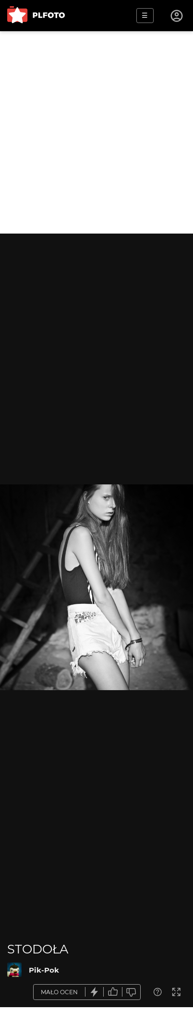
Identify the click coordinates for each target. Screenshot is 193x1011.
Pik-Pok (44, 970)
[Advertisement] (96, 132)
